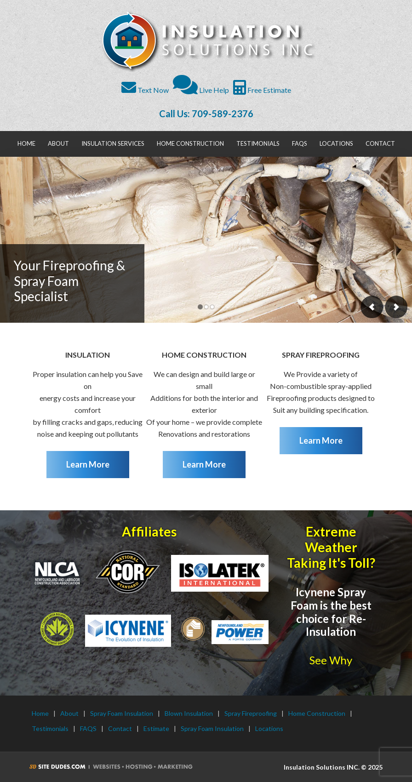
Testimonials (50, 728)
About (69, 713)
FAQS (88, 728)
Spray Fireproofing (250, 713)
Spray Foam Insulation (121, 713)
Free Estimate (262, 90)
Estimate (156, 728)
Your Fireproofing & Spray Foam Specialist (69, 280)
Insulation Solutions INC (207, 41)
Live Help (201, 90)
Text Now (145, 90)
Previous (371, 307)
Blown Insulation (189, 713)
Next (395, 307)
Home (40, 713)
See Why (330, 660)
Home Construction (316, 713)
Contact (120, 728)
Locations (269, 728)
